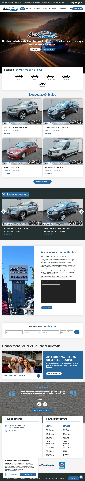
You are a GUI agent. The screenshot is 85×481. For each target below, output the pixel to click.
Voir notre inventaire (41, 181)
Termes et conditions (13, 470)
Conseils (61, 478)
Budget (67, 331)
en (71, 8)
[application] (58, 291)
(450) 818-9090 (12, 431)
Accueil (23, 8)
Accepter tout (28, 474)
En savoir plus (47, 307)
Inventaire (28, 8)
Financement (37, 8)
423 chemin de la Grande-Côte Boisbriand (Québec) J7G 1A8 (16, 426)
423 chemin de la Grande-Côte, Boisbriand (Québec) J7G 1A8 (22, 2)
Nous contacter (77, 8)
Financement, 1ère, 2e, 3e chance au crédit (52, 2)
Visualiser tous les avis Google (42, 410)
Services (54, 8)
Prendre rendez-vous (54, 373)
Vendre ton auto (46, 8)
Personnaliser (13, 474)
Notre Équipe (62, 8)
